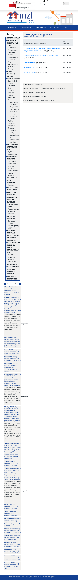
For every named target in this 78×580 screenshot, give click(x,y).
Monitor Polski (54, 27)
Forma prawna (12, 50)
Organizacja (11, 52)
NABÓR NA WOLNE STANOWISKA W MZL (13, 248)
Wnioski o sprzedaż (11, 91)
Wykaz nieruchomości (12, 152)
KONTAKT (67, 27)
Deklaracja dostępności (12, 277)
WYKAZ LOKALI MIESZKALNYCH (12, 188)
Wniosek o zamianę (13, 117)
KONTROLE (11, 230)
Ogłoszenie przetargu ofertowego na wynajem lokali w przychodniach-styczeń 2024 (42, 49)
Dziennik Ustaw (40, 27)
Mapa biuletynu (26, 27)
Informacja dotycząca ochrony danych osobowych (13, 63)
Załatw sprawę (13, 78)
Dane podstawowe (12, 46)
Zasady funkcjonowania (13, 56)
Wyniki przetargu (29, 72)
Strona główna (12, 27)
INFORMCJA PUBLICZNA (11, 217)
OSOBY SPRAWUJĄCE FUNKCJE (12, 73)
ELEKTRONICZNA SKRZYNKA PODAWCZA (13, 269)
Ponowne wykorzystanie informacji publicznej (13, 236)
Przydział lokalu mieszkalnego (15, 108)
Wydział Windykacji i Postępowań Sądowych (12, 124)
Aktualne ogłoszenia (11, 255)
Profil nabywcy (13, 161)
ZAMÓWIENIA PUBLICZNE (12, 157)
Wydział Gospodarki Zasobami (11, 97)
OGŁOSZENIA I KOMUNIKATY (12, 193)
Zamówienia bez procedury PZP (13, 171)
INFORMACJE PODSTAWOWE (12, 41)
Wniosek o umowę (13, 112)
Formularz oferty (29, 62)
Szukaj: (42, 4)
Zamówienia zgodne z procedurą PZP (12, 165)
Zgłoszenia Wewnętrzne (12, 262)
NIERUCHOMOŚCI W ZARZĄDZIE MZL (13, 146)
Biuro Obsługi (12, 81)
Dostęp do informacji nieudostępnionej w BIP (13, 224)
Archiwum (11, 175)
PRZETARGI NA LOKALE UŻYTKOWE (12, 180)
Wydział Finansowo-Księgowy (12, 85)
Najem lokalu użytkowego (14, 103)
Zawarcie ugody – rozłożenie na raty (14, 134)
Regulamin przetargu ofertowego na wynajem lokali (41, 55)
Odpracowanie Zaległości (14, 141)
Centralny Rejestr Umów (13, 205)
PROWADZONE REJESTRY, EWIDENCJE (12, 199)
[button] (44, 1)
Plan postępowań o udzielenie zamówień (13, 211)
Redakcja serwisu (13, 69)
